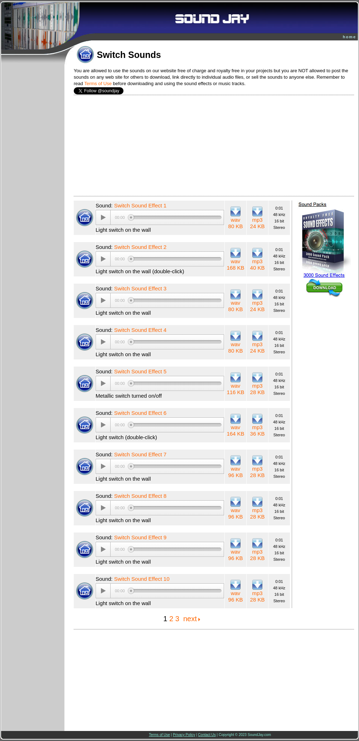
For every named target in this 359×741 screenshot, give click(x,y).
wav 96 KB (235, 472)
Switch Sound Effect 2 (140, 247)
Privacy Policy (184, 735)
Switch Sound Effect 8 (140, 496)
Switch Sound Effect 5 (140, 371)
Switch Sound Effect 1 (140, 205)
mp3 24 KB (257, 223)
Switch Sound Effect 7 (140, 454)
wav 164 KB (235, 430)
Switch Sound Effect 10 (142, 579)
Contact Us (206, 735)
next (190, 619)
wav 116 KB (235, 389)
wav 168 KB (235, 264)
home (349, 37)
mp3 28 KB (257, 389)
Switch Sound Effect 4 (140, 330)
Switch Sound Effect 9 (140, 537)
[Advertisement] (214, 145)
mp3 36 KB (257, 430)
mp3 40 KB (257, 264)
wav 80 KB (235, 223)
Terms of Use (98, 83)
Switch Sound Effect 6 (140, 413)
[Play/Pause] (103, 217)
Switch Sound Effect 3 (140, 288)
